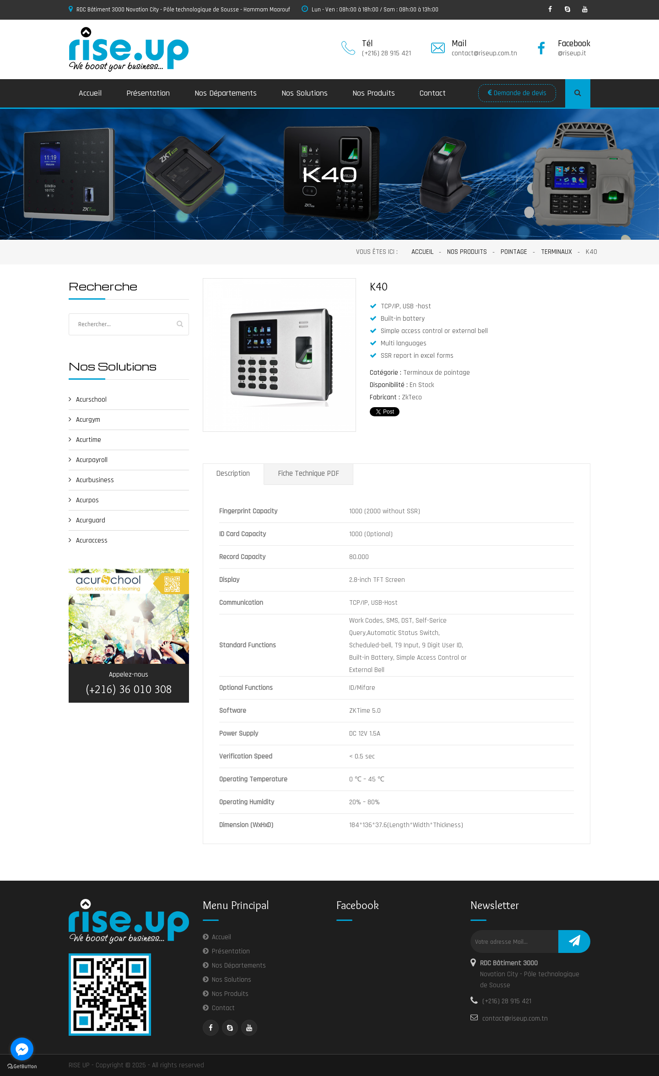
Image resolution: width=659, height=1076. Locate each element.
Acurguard (87, 520)
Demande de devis (517, 93)
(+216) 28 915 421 (506, 1001)
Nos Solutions (304, 93)
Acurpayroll (88, 460)
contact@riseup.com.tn (515, 1018)
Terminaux (556, 251)
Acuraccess (88, 540)
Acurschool (88, 399)
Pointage (514, 251)
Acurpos (84, 500)
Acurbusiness (91, 480)
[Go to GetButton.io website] (22, 1067)
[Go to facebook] (22, 1049)
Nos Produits (373, 93)
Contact (433, 93)
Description (233, 473)
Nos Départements (225, 93)
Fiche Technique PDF (308, 473)
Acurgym (84, 419)
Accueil (90, 93)
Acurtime (85, 440)
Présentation (148, 93)
